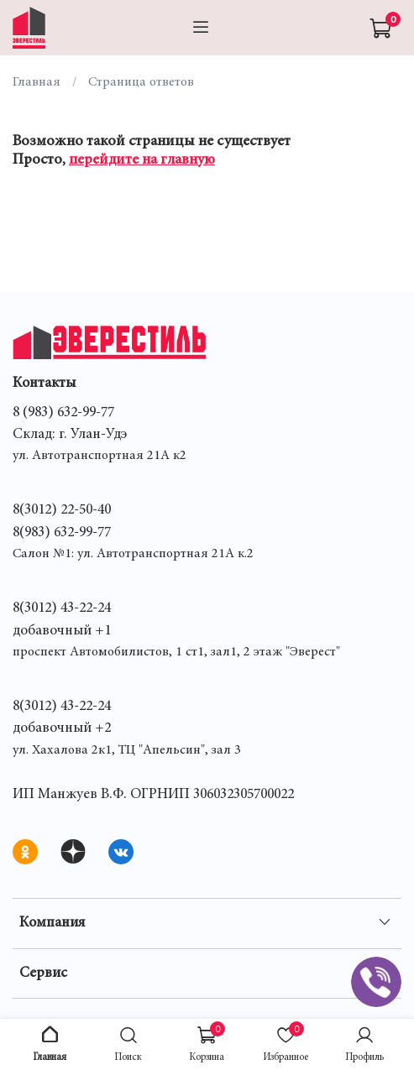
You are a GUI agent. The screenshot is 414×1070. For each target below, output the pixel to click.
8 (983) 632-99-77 (63, 412)
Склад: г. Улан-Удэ (70, 434)
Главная (36, 82)
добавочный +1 (62, 631)
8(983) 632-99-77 (62, 532)
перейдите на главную (142, 160)
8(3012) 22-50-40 (62, 510)
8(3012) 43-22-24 (62, 608)
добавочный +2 (62, 728)
